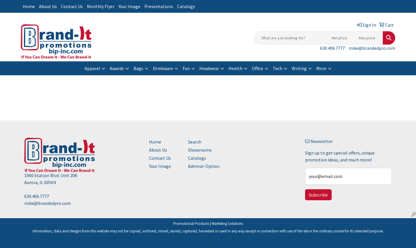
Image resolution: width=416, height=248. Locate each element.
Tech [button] (277, 68)
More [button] (321, 68)
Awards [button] (117, 68)
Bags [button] (138, 68)
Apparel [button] (92, 68)
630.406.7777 (332, 48)
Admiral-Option (204, 166)
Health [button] (235, 68)
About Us (48, 6)
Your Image (129, 6)
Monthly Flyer (100, 6)
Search (194, 142)
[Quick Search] (291, 38)
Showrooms (200, 150)
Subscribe (318, 195)
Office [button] (257, 68)
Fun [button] (186, 68)
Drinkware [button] (163, 68)
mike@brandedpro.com (372, 48)
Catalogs (186, 6)
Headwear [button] (209, 68)
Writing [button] (299, 68)
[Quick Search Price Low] (342, 38)
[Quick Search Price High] (369, 38)
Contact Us (72, 6)
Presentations (158, 6)
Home (29, 6)
